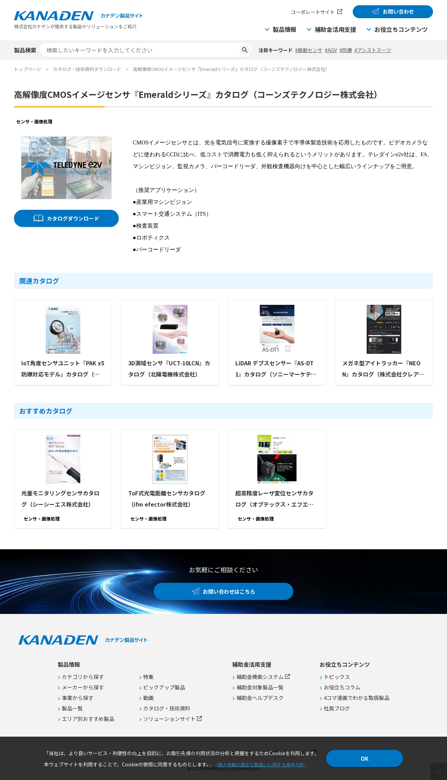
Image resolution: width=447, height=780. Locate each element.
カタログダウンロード (73, 218)
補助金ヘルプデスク (260, 697)
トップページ (27, 69)
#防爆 (345, 49)
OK (364, 758)
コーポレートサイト (313, 11)
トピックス (337, 676)
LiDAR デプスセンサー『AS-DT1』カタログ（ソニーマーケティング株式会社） (275, 369)
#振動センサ (308, 49)
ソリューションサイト (169, 718)
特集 (148, 676)
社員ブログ (337, 708)
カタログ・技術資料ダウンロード (87, 69)
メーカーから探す (83, 687)
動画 (148, 697)
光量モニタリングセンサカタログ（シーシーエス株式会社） (60, 498)
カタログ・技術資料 (166, 708)
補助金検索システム (260, 676)
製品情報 (284, 29)
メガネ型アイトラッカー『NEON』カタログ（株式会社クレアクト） (383, 369)
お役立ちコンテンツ (401, 29)
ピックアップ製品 (164, 687)
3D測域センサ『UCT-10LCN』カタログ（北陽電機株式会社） (169, 368)
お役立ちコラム (342, 687)
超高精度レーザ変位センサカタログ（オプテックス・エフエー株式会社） (274, 499)
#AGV (331, 49)
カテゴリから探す (83, 676)
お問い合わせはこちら (229, 591)
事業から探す (77, 697)
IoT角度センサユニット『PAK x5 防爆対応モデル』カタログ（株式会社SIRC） (62, 369)
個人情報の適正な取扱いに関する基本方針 (261, 764)
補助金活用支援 (335, 29)
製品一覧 (72, 708)
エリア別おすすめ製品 (88, 718)
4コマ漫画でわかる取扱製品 (356, 697)
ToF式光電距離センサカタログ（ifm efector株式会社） (166, 498)
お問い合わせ (398, 11)
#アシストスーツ (372, 49)
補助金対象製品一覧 (260, 687)
